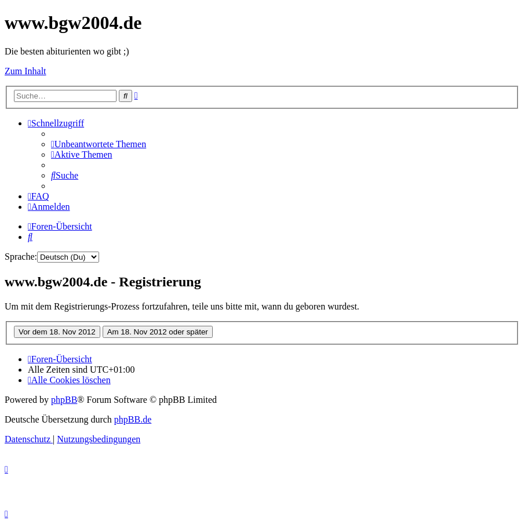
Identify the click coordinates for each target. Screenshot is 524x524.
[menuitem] (98, 144)
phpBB (64, 400)
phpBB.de (132, 419)
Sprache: (21, 256)
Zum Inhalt (25, 71)
